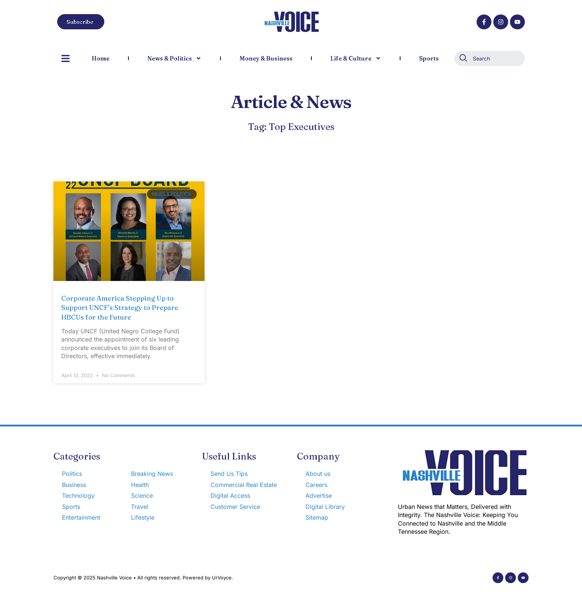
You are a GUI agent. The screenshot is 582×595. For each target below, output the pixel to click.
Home (100, 58)
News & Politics (174, 58)
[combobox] (489, 58)
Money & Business (265, 58)
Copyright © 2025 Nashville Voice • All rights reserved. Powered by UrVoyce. (143, 578)
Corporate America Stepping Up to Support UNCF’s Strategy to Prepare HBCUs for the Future (119, 307)
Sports (429, 58)
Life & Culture (355, 58)
